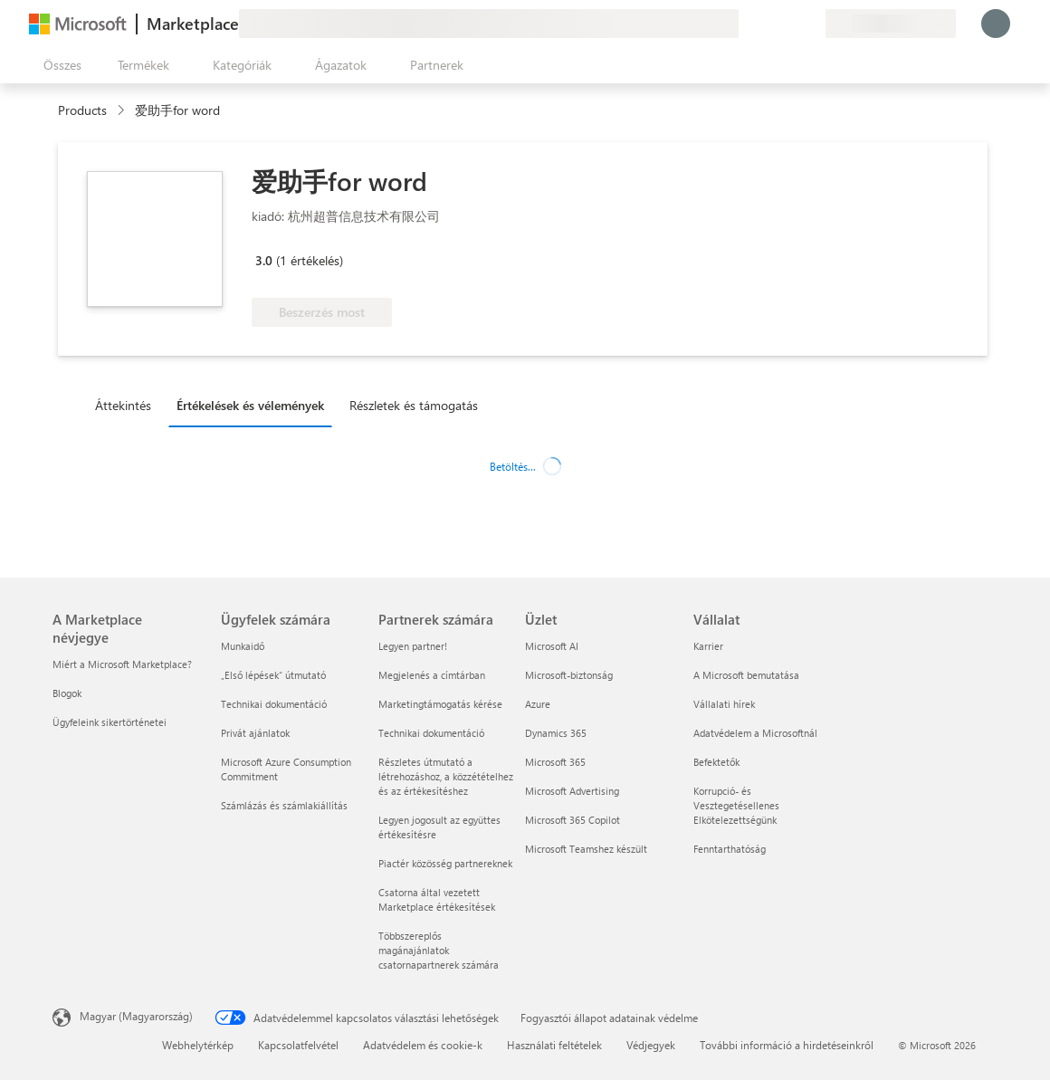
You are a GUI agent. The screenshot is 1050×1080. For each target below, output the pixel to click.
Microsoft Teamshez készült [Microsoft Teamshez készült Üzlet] (586, 848)
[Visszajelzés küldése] (746, 23)
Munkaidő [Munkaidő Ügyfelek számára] (242, 646)
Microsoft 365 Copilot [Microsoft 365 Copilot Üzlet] (572, 820)
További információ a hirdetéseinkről (786, 1044)
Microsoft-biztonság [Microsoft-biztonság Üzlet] (569, 675)
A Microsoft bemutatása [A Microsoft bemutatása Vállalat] (746, 675)
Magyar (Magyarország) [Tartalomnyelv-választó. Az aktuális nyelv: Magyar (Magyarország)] (136, 1015)
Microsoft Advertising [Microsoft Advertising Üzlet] (572, 791)
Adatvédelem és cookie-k (422, 1044)
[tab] (127, 405)
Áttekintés (123, 405)
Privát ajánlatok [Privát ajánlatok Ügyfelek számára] (255, 733)
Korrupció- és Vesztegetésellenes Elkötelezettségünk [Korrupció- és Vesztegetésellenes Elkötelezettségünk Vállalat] (736, 805)
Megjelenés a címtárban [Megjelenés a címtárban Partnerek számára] (431, 675)
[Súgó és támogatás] (767, 23)
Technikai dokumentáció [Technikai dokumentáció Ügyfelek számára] (274, 704)
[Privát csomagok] (811, 23)
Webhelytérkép (198, 1044)
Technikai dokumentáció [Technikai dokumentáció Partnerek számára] (431, 733)
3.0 (263, 260)
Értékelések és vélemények (250, 405)
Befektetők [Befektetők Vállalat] (716, 762)
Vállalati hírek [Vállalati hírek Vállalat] (724, 704)
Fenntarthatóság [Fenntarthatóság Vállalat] (729, 848)
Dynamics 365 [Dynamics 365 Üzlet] (556, 733)
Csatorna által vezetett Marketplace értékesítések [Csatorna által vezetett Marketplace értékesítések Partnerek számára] (436, 899)
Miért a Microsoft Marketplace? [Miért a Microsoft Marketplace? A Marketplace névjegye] (122, 664)
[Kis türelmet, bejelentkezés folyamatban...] (995, 23)
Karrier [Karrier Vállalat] (708, 646)
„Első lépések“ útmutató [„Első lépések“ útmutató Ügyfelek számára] (273, 675)
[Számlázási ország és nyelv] (891, 23)
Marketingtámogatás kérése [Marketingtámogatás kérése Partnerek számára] (440, 704)
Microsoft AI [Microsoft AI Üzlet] (551, 646)
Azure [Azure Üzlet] (537, 704)
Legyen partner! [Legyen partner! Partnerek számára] (412, 646)
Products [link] (82, 110)
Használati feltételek (554, 1044)
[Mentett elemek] (789, 23)
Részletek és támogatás (413, 405)
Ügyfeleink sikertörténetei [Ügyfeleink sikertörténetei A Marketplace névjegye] (109, 722)
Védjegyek (650, 1044)
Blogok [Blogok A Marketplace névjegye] (66, 693)
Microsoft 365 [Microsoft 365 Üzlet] (555, 762)
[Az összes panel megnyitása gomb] (59, 65)
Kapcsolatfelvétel (298, 1044)
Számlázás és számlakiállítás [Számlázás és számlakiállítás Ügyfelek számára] (284, 805)
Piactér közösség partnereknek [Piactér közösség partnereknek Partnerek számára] (445, 863)
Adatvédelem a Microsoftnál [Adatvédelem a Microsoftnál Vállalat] (755, 733)
